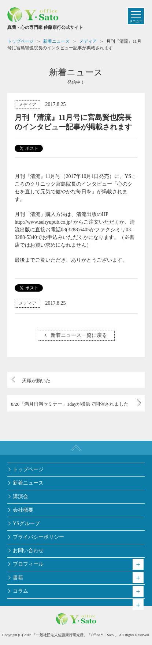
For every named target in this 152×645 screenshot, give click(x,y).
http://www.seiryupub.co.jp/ (43, 222)
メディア (27, 104)
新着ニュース (28, 483)
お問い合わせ (28, 550)
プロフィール (28, 564)
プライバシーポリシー (38, 537)
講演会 (20, 496)
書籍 (18, 577)
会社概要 (23, 510)
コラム (20, 591)
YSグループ (26, 523)
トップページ (28, 469)
